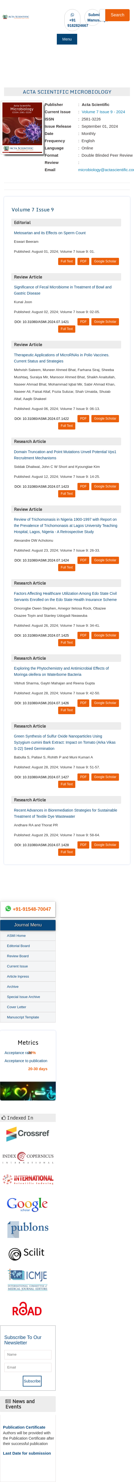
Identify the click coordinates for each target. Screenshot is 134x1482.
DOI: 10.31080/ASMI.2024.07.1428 (41, 845)
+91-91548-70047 (32, 909)
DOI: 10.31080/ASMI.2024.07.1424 (41, 560)
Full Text (67, 261)
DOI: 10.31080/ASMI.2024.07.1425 (41, 635)
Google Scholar (105, 261)
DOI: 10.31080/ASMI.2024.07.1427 (41, 777)
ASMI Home (16, 936)
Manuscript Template (23, 1017)
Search (117, 15)
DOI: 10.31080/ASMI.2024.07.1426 (41, 703)
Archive (12, 987)
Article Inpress (18, 976)
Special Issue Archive (23, 997)
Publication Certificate (24, 1427)
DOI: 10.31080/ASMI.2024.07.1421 (41, 322)
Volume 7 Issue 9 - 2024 (103, 111)
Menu (67, 39)
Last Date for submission (27, 1453)
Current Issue (17, 966)
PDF (83, 261)
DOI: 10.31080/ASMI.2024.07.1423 (41, 487)
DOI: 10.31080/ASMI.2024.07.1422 (41, 419)
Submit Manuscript (97, 17)
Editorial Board (18, 946)
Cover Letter (16, 1007)
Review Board (18, 956)
